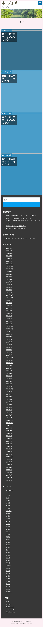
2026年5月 (9, 251)
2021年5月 (9, 407)
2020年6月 (9, 436)
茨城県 (8, 576)
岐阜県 (8, 529)
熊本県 (8, 560)
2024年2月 (9, 321)
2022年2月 (9, 384)
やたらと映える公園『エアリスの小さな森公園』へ (21, 215)
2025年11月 (9, 266)
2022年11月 (9, 360)
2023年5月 (9, 344)
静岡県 (8, 584)
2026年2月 (9, 258)
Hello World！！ (11, 238)
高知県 (8, 589)
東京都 (8, 552)
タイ (7, 492)
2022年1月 (9, 386)
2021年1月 (9, 417)
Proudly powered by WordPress (21, 621)
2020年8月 (9, 431)
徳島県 (8, 539)
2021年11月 (9, 391)
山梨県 (8, 526)
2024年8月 (9, 305)
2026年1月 (9, 261)
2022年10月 (9, 363)
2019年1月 (9, 480)
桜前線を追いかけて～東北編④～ (16, 226)
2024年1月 (9, 324)
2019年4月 (9, 472)
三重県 (8, 495)
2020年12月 (9, 420)
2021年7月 (9, 402)
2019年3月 (9, 475)
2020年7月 (9, 433)
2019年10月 (9, 457)
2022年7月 (9, 371)
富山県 (8, 521)
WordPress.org (10, 612)
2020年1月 (9, 449)
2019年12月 (9, 451)
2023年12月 (9, 326)
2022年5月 (9, 376)
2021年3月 (9, 412)
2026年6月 (9, 248)
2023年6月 (9, 342)
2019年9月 (9, 459)
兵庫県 (8, 503)
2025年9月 (9, 271)
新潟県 (8, 547)
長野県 (8, 579)
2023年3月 (9, 350)
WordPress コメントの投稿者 (26, 238)
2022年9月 (9, 365)
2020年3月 (9, 444)
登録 (7, 601)
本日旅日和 (10, 3)
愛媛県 (8, 542)
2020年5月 (9, 438)
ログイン (8, 604)
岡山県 (8, 532)
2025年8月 (9, 274)
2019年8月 (9, 462)
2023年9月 (9, 334)
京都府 (8, 500)
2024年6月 (9, 311)
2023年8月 (9, 337)
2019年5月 (9, 470)
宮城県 (8, 516)
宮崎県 (8, 519)
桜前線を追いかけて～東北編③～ (16, 228)
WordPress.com (27, 624)
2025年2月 (9, 290)
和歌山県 (8, 511)
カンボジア (9, 490)
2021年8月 (9, 399)
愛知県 (8, 545)
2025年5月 (9, 282)
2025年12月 (9, 264)
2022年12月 (9, 357)
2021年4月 (9, 410)
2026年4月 (9, 253)
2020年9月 (9, 428)
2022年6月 (9, 373)
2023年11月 (9, 329)
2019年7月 (9, 464)
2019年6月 (9, 467)
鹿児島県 (8, 592)
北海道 (8, 505)
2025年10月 (9, 269)
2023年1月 (9, 355)
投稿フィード (10, 607)
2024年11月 (9, 298)
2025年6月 (9, 279)
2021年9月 (9, 397)
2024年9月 (9, 303)
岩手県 (8, 534)
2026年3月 (9, 256)
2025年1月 (9, 292)
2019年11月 (9, 454)
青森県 (8, 581)
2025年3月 (9, 287)
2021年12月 (9, 389)
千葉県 (8, 508)
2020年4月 (9, 441)
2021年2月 (9, 415)
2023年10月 (9, 331)
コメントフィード (11, 609)
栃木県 (8, 555)
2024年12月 (9, 295)
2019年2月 (9, 477)
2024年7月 (9, 308)
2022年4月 (9, 378)
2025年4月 (9, 284)
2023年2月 (9, 352)
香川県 (8, 586)
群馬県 (8, 573)
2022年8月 (9, 368)
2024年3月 (9, 318)
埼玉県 (8, 513)
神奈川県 (8, 565)
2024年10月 (9, 300)
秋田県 (8, 571)
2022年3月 (9, 381)
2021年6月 (9, 404)
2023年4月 (9, 347)
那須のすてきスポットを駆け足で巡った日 (18, 218)
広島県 (8, 537)
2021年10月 (9, 394)
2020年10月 (9, 425)
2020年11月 (9, 423)
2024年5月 (9, 313)
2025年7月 (9, 277)
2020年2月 (9, 446)
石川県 (8, 563)
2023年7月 (9, 339)
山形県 (8, 524)
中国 (7, 498)
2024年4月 (9, 316)
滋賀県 (8, 558)
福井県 (8, 568)
